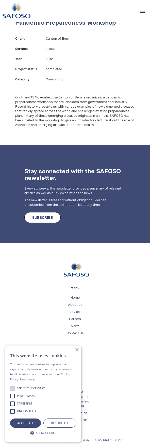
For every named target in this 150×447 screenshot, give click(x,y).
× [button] (77, 350)
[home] (15, 11)
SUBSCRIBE (42, 217)
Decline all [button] (60, 423)
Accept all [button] (25, 423)
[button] (142, 11)
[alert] (43, 393)
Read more (27, 379)
